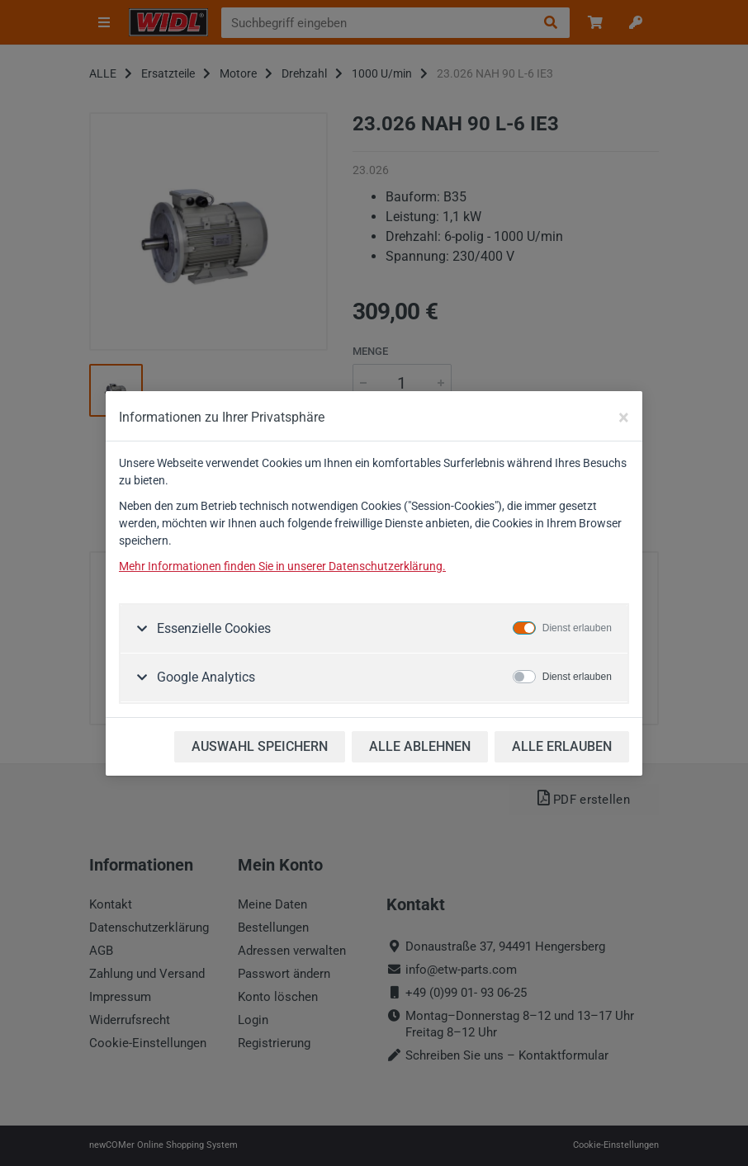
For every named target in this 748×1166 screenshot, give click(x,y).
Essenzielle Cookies (212, 628)
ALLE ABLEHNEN (420, 746)
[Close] (623, 417)
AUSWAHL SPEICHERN (260, 746)
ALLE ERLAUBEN (562, 746)
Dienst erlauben (577, 628)
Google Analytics (204, 677)
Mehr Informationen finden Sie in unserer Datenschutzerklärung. (282, 566)
